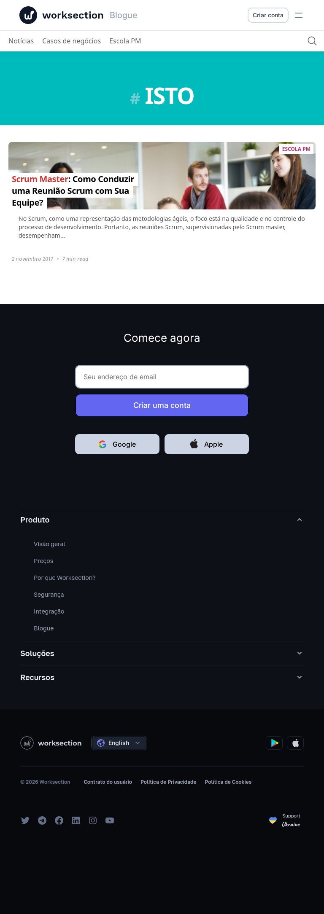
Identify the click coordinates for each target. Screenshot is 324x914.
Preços (43, 560)
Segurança (49, 594)
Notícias (21, 41)
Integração (49, 611)
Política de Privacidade (168, 782)
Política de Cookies (228, 782)
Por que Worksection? (64, 577)
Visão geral (49, 543)
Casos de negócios (71, 41)
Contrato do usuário (108, 782)
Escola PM (125, 41)
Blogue (44, 628)
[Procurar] (311, 40)
